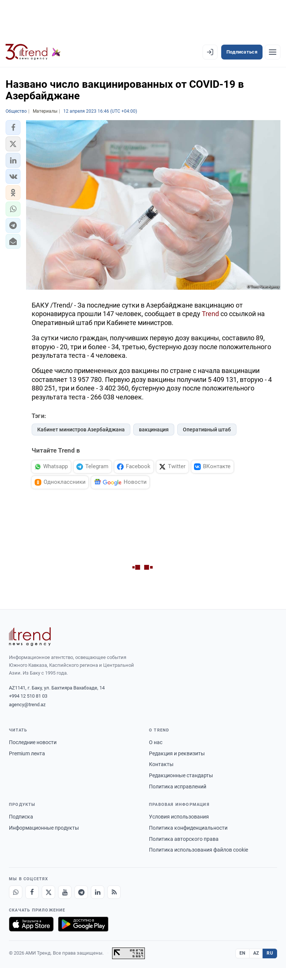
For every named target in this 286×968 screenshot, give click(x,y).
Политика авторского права (184, 839)
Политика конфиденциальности (188, 828)
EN (242, 953)
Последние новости (33, 742)
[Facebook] (32, 892)
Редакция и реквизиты (177, 753)
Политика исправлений (177, 786)
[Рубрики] (272, 52)
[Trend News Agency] (30, 636)
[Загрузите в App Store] (31, 924)
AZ (256, 953)
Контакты (161, 764)
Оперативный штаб (207, 429)
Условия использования (179, 817)
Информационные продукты (44, 828)
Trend (210, 314)
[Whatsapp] (15, 892)
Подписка (21, 817)
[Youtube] (65, 892)
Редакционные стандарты (181, 775)
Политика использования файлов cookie (198, 850)
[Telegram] (81, 892)
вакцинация (154, 429)
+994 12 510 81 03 (28, 696)
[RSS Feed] (114, 892)
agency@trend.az (27, 704)
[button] (13, 127)
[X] (48, 892)
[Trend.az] (33, 52)
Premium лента (27, 753)
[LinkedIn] (97, 892)
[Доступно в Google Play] (83, 924)
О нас (155, 742)
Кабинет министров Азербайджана (81, 429)
